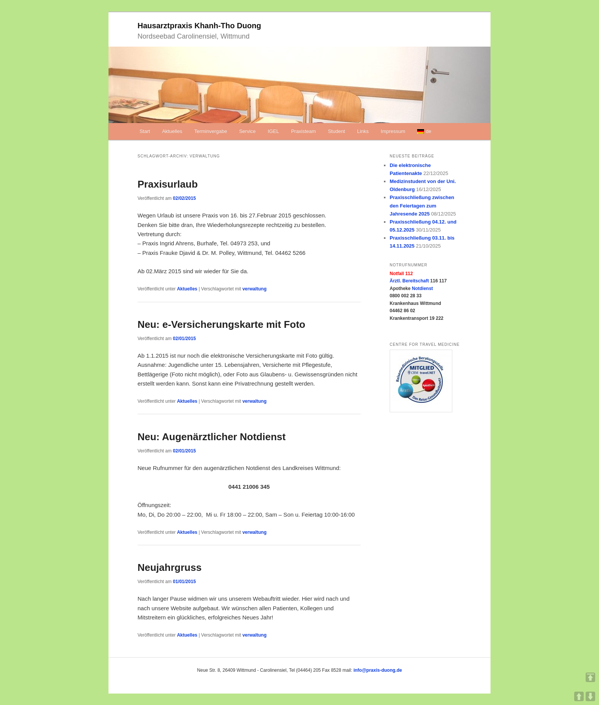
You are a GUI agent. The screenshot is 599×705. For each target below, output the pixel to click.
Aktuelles (172, 131)
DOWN (590, 696)
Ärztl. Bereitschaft (409, 281)
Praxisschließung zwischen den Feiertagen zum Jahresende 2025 (422, 205)
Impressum (393, 131)
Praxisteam (303, 131)
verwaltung (254, 289)
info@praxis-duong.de (377, 670)
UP (579, 696)
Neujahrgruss (170, 567)
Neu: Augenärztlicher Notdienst (212, 436)
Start (144, 131)
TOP (590, 677)
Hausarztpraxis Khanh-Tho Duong (199, 25)
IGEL (273, 131)
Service (247, 131)
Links (363, 131)
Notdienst (422, 288)
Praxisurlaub (168, 184)
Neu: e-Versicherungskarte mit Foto (221, 324)
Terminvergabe (210, 131)
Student (336, 131)
